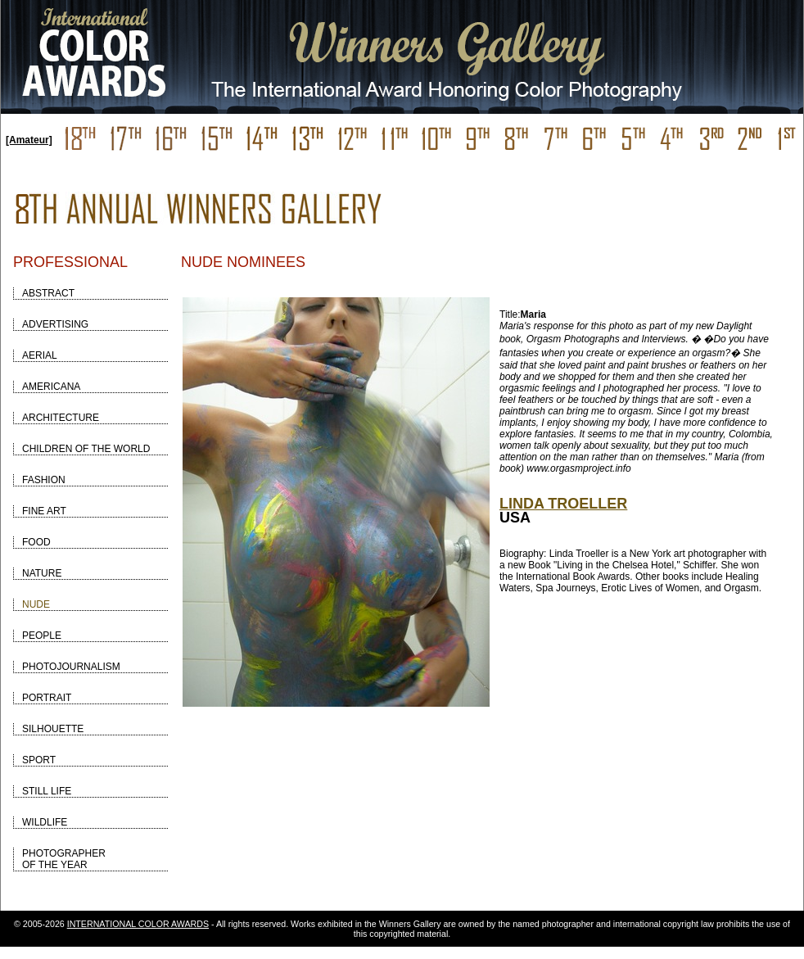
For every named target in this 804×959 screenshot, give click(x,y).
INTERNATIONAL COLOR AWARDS (138, 924)
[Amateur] (29, 140)
